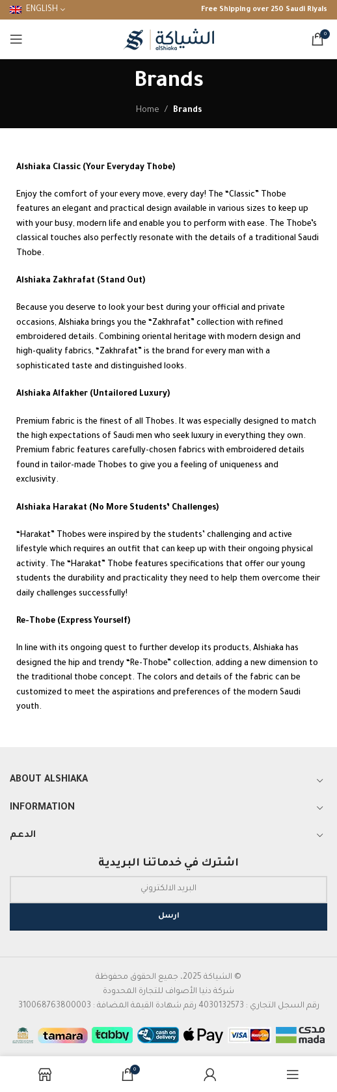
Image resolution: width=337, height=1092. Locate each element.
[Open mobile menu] (16, 39)
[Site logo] (168, 39)
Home (147, 110)
